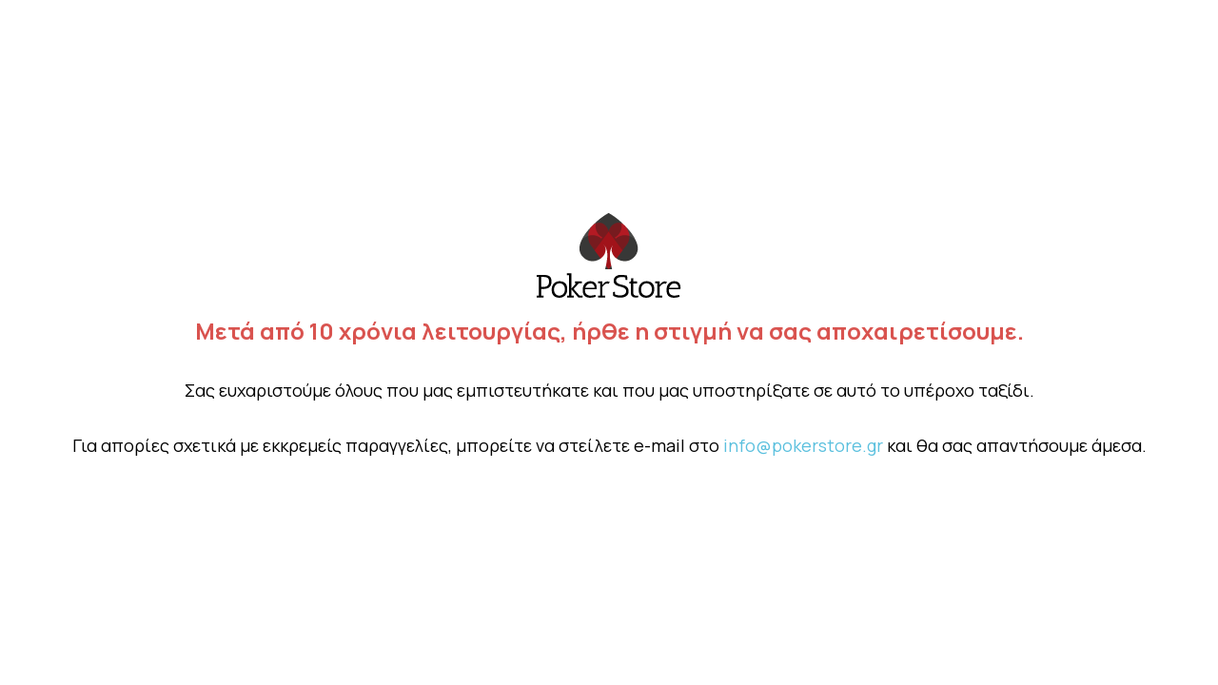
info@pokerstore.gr (803, 445)
